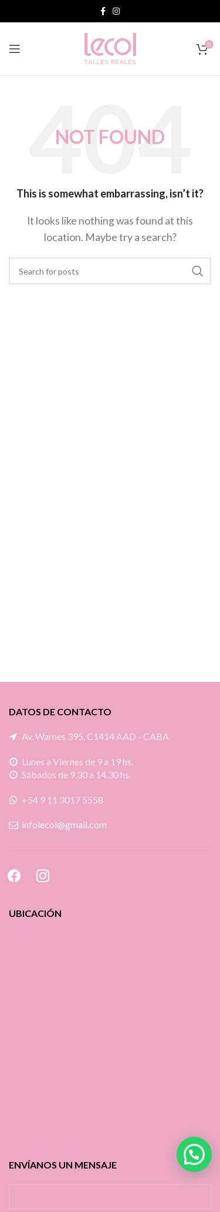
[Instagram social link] (116, 11)
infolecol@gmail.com (64, 824)
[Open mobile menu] (14, 49)
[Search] (110, 270)
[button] (194, 1154)
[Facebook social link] (103, 11)
